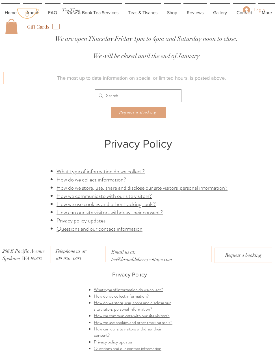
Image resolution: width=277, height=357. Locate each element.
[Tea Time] (71, 10)
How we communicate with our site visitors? (104, 196)
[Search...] (137, 96)
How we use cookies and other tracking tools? (106, 204)
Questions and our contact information (99, 229)
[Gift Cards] (43, 27)
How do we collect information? (91, 180)
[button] (11, 26)
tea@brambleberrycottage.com (141, 259)
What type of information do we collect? (101, 171)
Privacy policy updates (81, 221)
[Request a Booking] (138, 112)
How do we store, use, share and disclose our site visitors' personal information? (142, 188)
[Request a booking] (243, 255)
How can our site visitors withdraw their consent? (110, 212)
